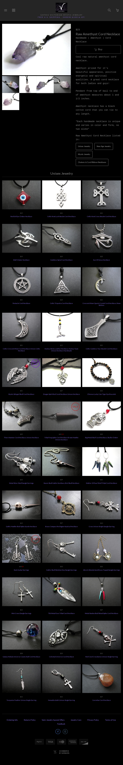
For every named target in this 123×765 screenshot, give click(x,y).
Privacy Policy (93, 720)
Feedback (61, 724)
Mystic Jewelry (84, 154)
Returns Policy (30, 720)
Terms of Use (110, 720)
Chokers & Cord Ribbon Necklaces (92, 162)
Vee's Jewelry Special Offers (53, 720)
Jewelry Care (76, 720)
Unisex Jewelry (84, 146)
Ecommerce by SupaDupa (64, 752)
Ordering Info (12, 720)
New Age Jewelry (104, 146)
